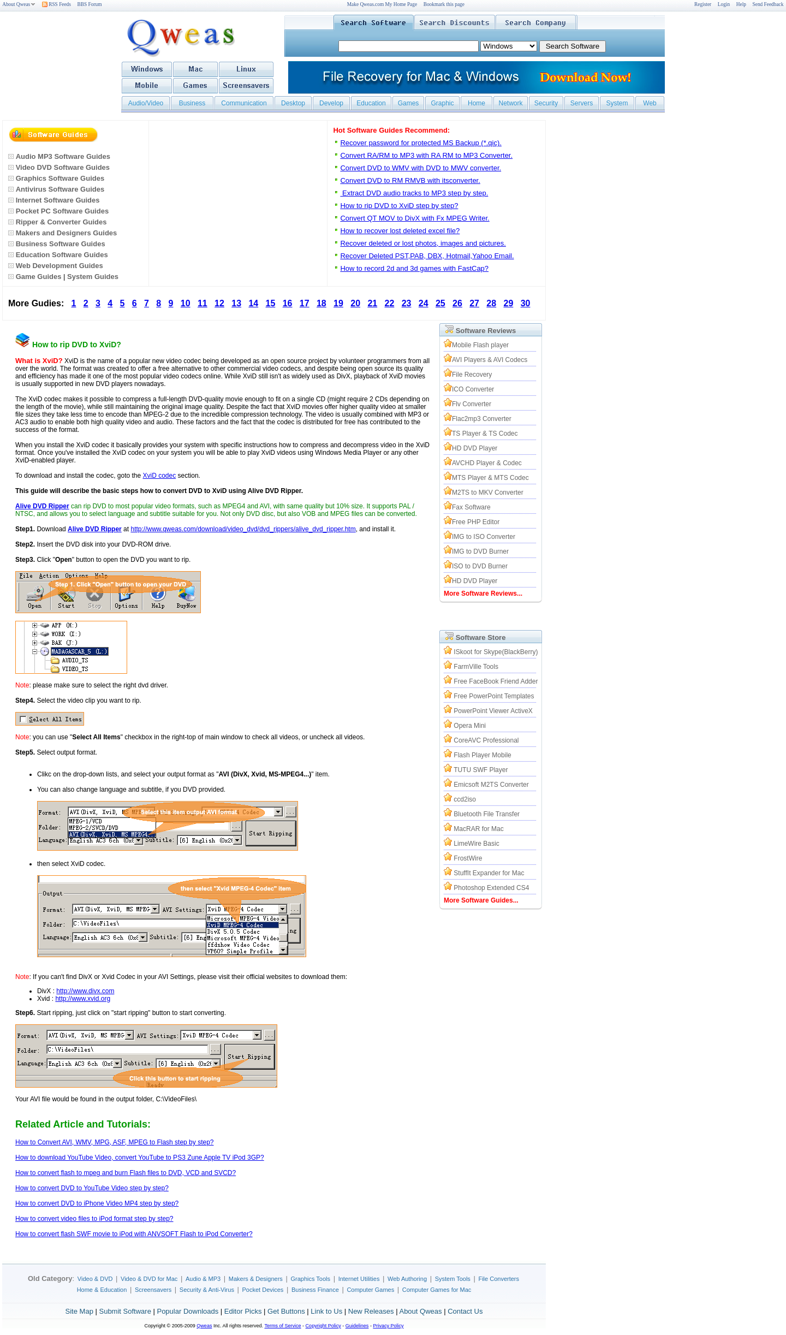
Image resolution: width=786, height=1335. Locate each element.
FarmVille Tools (476, 667)
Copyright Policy (323, 1325)
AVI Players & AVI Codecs (489, 360)
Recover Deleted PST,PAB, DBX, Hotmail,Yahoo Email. (427, 256)
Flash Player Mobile (482, 755)
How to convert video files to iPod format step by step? (94, 1219)
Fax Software (471, 507)
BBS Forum (90, 4)
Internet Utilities (359, 1278)
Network (510, 103)
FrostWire (468, 858)
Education (370, 103)
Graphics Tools (310, 1278)
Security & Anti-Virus (207, 1289)
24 (423, 303)
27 (474, 303)
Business (192, 103)
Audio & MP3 (203, 1278)
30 (526, 303)
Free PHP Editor (475, 522)
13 (236, 303)
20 (355, 303)
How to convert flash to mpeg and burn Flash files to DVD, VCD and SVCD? (125, 1173)
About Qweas (18, 4)
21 (372, 303)
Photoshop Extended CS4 (491, 888)
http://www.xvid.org (82, 998)
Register (702, 4)
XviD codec (159, 475)
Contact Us (465, 1311)
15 (271, 303)
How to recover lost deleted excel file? (400, 231)
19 (338, 303)
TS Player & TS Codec (485, 433)
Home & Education (102, 1289)
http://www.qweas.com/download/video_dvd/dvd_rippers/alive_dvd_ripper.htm (242, 529)
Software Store (481, 637)
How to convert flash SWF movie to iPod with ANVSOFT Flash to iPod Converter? (134, 1234)
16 (288, 303)
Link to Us (326, 1311)
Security (546, 103)
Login (724, 4)
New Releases (371, 1311)
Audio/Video (146, 103)
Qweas (204, 1325)
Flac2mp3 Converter (481, 419)
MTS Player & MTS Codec (490, 478)
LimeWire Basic (476, 843)
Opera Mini (470, 725)
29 (509, 303)
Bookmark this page (444, 4)
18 (321, 303)
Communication (243, 103)
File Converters (498, 1278)
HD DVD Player (474, 448)
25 (440, 303)
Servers (581, 103)
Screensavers (153, 1289)
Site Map (79, 1311)
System (617, 103)
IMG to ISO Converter (483, 537)
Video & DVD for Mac (149, 1278)
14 (253, 303)
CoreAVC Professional (486, 740)
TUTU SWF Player (481, 770)
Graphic (442, 103)
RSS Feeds (56, 4)
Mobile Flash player (480, 345)
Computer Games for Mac (437, 1289)
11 (202, 303)
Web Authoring (407, 1278)
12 (219, 303)
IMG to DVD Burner (480, 551)
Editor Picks (243, 1311)
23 (407, 303)
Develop (331, 103)
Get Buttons (286, 1311)
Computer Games (370, 1289)
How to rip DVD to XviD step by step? (399, 205)
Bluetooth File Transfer (487, 814)
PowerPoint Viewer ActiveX (493, 711)
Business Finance (315, 1289)
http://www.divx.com (85, 991)
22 (390, 303)
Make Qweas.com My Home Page (382, 4)
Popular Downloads (187, 1311)
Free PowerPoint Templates (494, 696)
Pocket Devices (263, 1289)
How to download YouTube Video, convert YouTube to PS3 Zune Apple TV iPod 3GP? (139, 1157)
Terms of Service (282, 1325)
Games (408, 103)
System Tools (453, 1278)
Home (476, 103)
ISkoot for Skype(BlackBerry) (496, 652)
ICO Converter (473, 389)
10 (185, 303)
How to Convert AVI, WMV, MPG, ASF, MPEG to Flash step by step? (114, 1142)
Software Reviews (486, 331)
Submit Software (125, 1311)
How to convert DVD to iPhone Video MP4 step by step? (96, 1203)
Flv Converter (471, 404)
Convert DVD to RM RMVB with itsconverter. (410, 180)
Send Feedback (768, 4)
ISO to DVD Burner (480, 566)
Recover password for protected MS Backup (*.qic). (421, 143)
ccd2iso (465, 799)
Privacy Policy (388, 1325)
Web (649, 103)
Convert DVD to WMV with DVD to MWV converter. (420, 168)
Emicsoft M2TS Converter (491, 784)
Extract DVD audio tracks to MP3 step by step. (414, 193)
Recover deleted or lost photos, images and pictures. (423, 243)
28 (491, 303)
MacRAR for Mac (478, 829)
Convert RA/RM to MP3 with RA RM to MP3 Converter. (426, 155)
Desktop (293, 103)
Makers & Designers (256, 1278)
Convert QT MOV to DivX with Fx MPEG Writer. (414, 218)
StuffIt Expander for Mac (489, 873)
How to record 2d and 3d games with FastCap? (414, 268)
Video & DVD (95, 1278)
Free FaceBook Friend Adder (496, 681)
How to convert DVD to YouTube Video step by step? (92, 1188)
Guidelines (357, 1325)
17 (304, 303)
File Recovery (472, 374)
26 (457, 303)
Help (741, 4)
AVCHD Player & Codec (487, 463)
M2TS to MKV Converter (487, 492)
